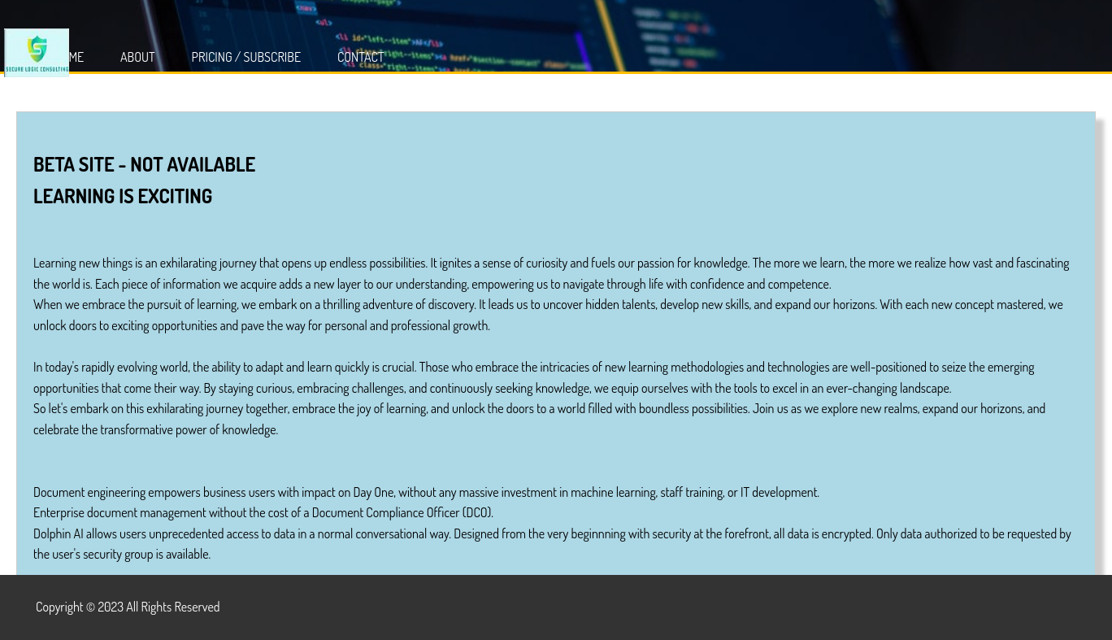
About (137, 57)
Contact (360, 57)
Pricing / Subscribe (247, 57)
